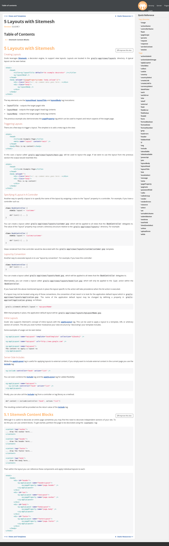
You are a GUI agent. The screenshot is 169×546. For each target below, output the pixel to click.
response (144, 44)
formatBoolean (147, 122)
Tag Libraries (144, 19)
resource (144, 205)
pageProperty (48, 118)
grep (143, 131)
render (143, 199)
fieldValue (145, 113)
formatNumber (147, 128)
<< (15, 16)
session (144, 50)
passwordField (146, 190)
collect (143, 69)
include (7, 364)
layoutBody (56, 100)
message (144, 178)
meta (143, 181)
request (144, 41)
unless (143, 228)
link (142, 172)
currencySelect (147, 86)
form (143, 119)
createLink (145, 80)
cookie (143, 71)
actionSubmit (146, 56)
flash (143, 32)
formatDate (145, 125)
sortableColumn (147, 213)
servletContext (146, 47)
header (144, 137)
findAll (143, 116)
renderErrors (146, 202)
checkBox (144, 66)
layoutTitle (42, 100)
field (142, 107)
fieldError (144, 110)
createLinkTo (146, 83)
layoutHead (31, 100)
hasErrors (144, 134)
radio (143, 193)
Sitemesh (22, 58)
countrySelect (146, 77)
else (142, 98)
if (141, 142)
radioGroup (145, 196)
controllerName (147, 29)
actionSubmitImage (148, 60)
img (142, 145)
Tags (141, 53)
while (143, 234)
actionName (146, 26)
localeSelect (145, 175)
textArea (144, 219)
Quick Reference (146, 15)
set (142, 211)
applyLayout (66, 322)
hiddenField (145, 140)
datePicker (145, 89)
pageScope (145, 35)
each (143, 92)
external (144, 104)
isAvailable (145, 151)
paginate (144, 187)
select (143, 208)
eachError (145, 95)
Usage (143, 22)
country (144, 74)
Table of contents (9, 5)
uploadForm (145, 231)
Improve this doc (124, 50)
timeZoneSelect (147, 225)
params (144, 38)
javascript (145, 157)
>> (124, 16)
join (142, 160)
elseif (143, 101)
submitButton (146, 216)
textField (144, 222)
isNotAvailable (146, 154)
